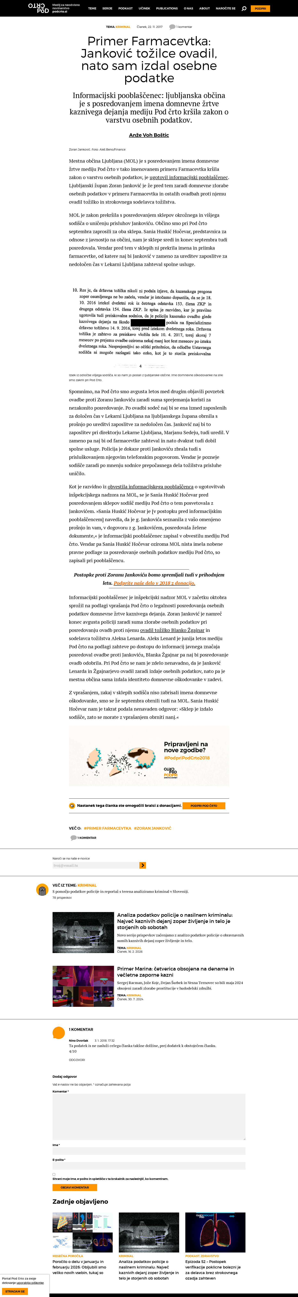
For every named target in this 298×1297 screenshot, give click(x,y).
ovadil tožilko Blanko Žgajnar (172, 630)
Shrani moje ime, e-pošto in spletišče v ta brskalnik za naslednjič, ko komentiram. (110, 1127)
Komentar (61, 1039)
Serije (107, 8)
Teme (92, 8)
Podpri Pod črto (204, 754)
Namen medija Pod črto (146, 1254)
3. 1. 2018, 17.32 (105, 988)
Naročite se (225, 8)
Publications (167, 8)
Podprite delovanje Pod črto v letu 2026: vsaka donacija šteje (147, 1276)
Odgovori (77, 1008)
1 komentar (180, 27)
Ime (56, 1093)
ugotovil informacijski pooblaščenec (189, 177)
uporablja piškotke (30, 1283)
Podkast (125, 8)
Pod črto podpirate (190, 1271)
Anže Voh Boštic (149, 135)
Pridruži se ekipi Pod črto (148, 1267)
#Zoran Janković (152, 776)
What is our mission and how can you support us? (148, 1286)
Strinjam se (15, 1291)
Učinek (144, 8)
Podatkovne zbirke (190, 1267)
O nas (188, 8)
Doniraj (248, 1270)
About (204, 8)
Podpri (260, 8)
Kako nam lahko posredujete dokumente (147, 1261)
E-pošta (59, 1108)
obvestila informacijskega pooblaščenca (151, 486)
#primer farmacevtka (107, 776)
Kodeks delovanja (189, 1250)
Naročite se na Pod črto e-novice (195, 1261)
